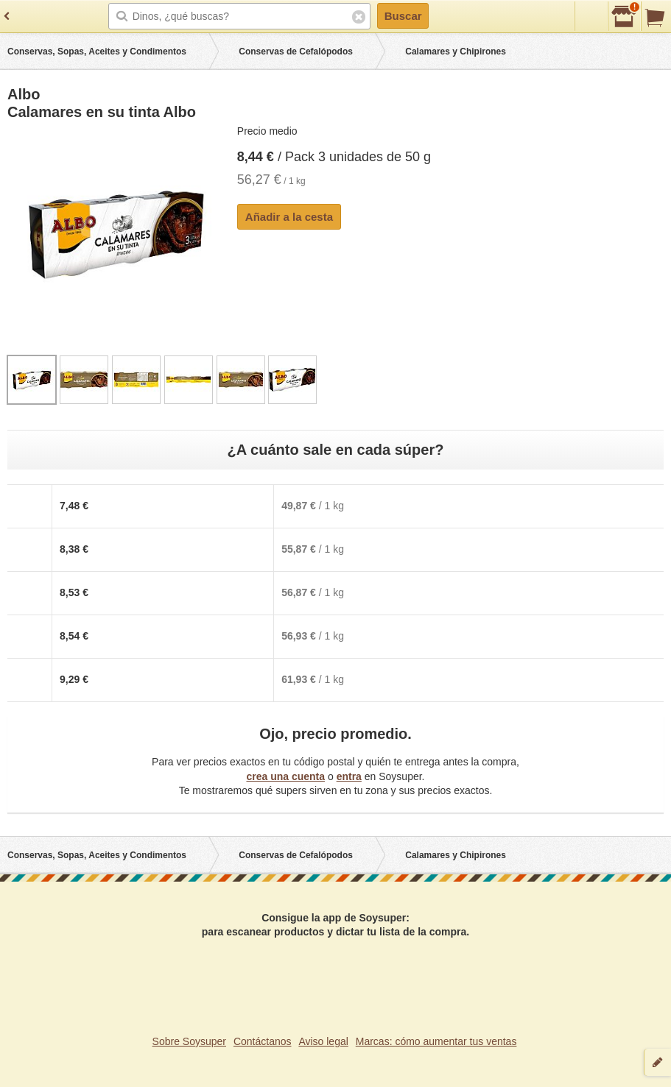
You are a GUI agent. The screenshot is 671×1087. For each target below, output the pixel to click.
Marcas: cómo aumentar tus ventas (436, 1041)
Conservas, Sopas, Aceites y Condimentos (96, 51)
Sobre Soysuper (189, 1041)
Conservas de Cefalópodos (296, 51)
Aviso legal (323, 1041)
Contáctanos (262, 1041)
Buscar (403, 16)
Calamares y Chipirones (455, 51)
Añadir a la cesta (289, 216)
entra (349, 776)
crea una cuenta (285, 776)
